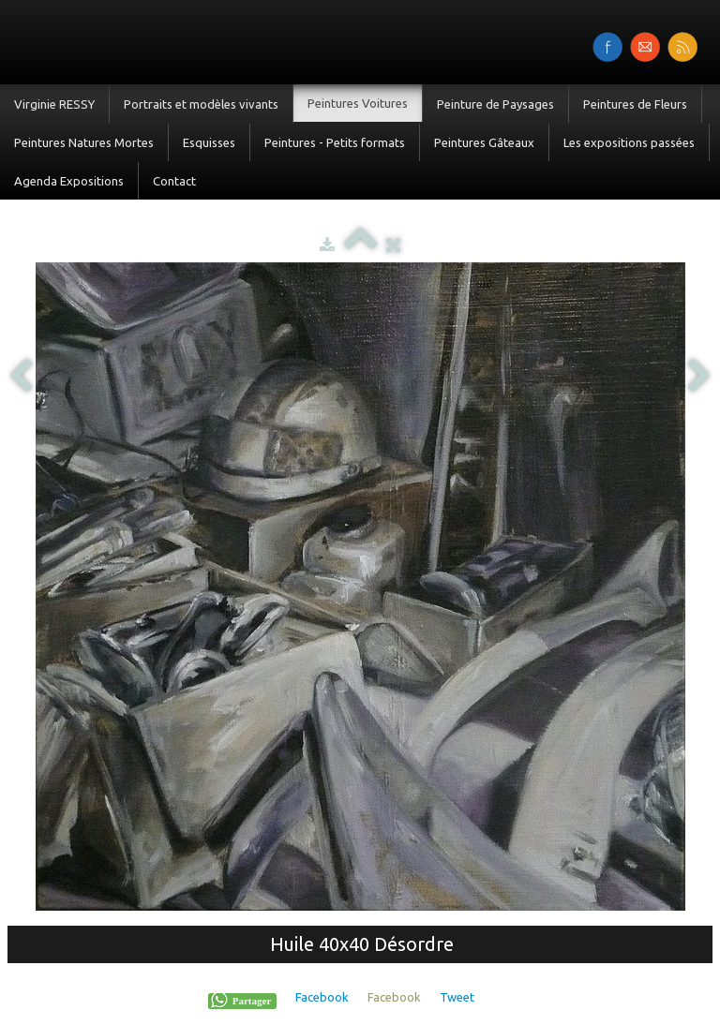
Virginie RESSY (54, 104)
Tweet (457, 996)
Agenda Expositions (69, 180)
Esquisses (209, 142)
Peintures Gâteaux (484, 142)
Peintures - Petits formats (334, 142)
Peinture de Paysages (495, 104)
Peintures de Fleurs (635, 104)
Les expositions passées (629, 142)
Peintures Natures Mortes (84, 142)
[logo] (7, 40)
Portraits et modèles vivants (201, 104)
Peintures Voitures (358, 103)
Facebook (322, 996)
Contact (174, 180)
